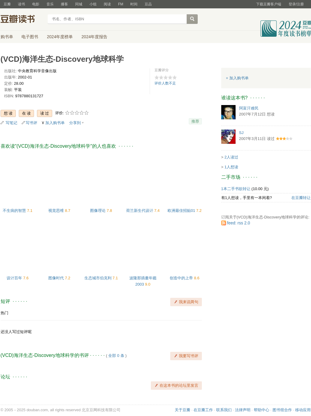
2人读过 (231, 157)
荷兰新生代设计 (140, 210)
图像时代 (56, 278)
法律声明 (242, 410)
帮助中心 (261, 410)
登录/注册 (296, 4)
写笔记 (11, 123)
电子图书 (29, 36)
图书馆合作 (282, 410)
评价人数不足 (165, 83)
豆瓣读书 (22, 19)
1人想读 (231, 167)
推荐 (195, 121)
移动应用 (303, 410)
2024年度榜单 (60, 36)
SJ (241, 132)
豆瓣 (7, 4)
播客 (64, 4)
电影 (35, 4)
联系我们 (224, 410)
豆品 (148, 4)
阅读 (107, 4)
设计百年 (15, 278)
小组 (93, 4)
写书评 (31, 123)
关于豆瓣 (182, 410)
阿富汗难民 (249, 108)
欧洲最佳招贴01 (182, 210)
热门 (4, 313)
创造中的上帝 (182, 278)
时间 (133, 4)
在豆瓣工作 (203, 410)
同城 (78, 4)
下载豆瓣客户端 (268, 4)
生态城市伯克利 (98, 278)
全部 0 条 (116, 355)
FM (120, 4)
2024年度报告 (94, 36)
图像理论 (98, 210)
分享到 (75, 123)
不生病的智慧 (15, 210)
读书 (21, 4)
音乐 (50, 4)
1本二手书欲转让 (235, 189)
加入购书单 (55, 123)
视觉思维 (56, 210)
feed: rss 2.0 (238, 223)
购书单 (7, 36)
